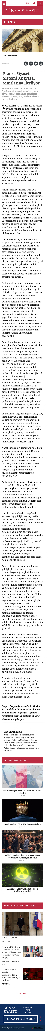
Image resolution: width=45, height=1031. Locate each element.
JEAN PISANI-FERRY (10, 55)
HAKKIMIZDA (27, 1007)
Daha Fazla (22, 993)
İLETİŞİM (28, 1013)
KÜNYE (27, 1010)
